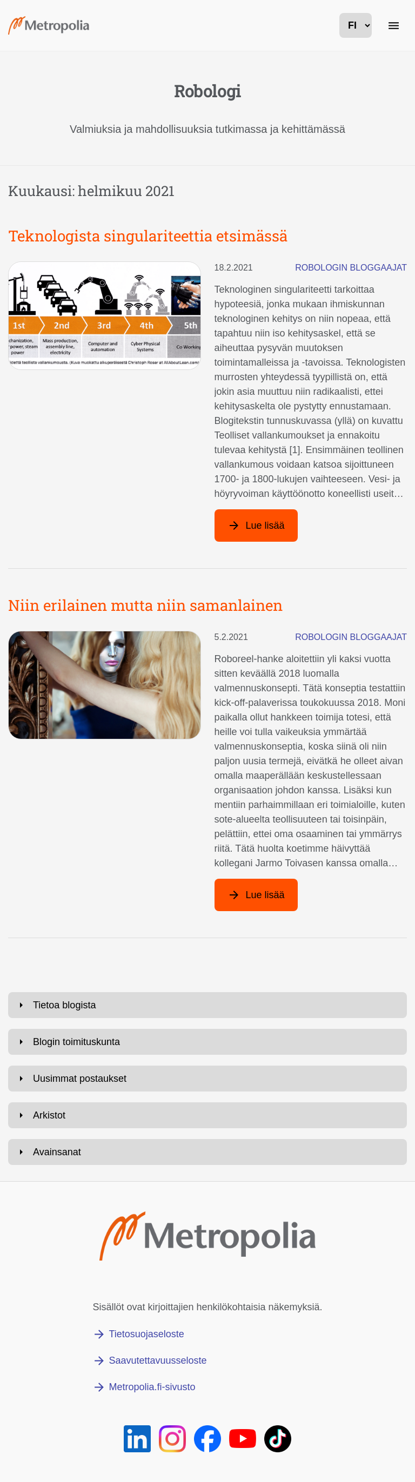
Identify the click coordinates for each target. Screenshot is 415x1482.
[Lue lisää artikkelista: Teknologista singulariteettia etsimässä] (256, 525)
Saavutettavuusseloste (157, 1360)
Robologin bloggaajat (351, 267)
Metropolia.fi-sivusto (152, 1387)
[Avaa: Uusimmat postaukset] (207, 1079)
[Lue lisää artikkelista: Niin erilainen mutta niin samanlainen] (256, 895)
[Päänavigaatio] (393, 25)
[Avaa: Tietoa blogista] (207, 1005)
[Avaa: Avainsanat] (207, 1152)
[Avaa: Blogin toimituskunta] (207, 1042)
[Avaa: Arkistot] (207, 1115)
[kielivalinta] (355, 25)
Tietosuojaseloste (146, 1334)
